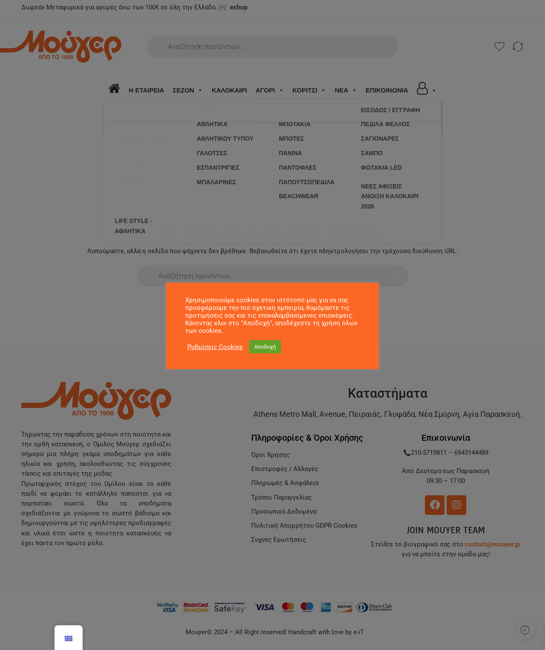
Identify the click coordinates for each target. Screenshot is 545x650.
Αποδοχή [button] (265, 347)
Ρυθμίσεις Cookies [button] (215, 347)
